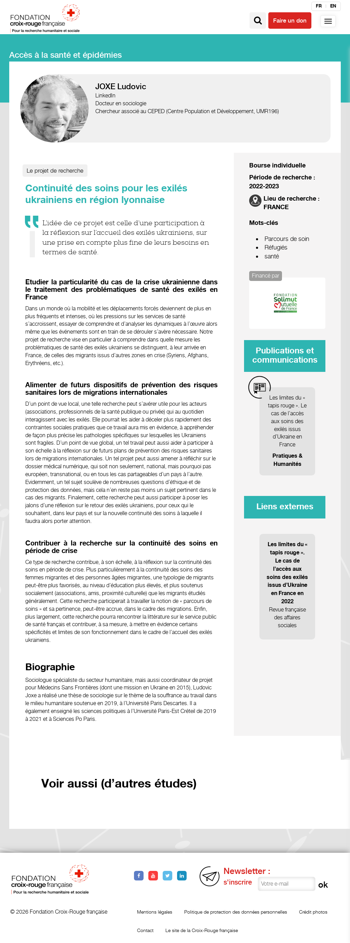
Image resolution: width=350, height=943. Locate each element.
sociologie (134, 103)
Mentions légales (154, 912)
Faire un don (290, 20)
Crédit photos (313, 912)
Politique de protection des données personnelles (235, 912)
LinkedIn (105, 95)
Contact (145, 930)
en (333, 6)
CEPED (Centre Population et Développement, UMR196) (213, 111)
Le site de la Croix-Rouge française (201, 930)
